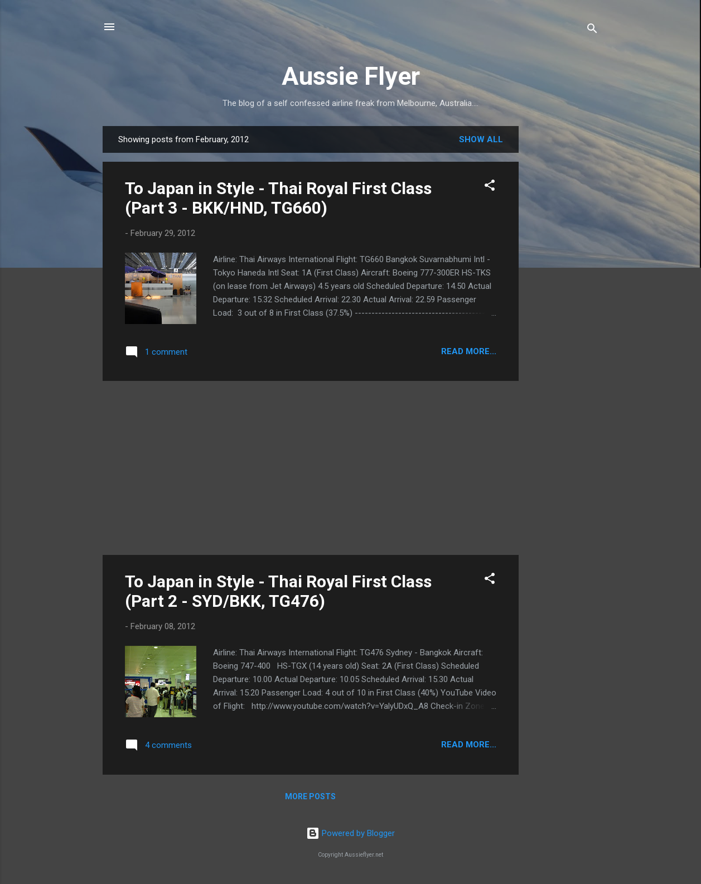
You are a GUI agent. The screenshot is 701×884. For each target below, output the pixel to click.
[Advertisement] (563, 293)
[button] (489, 187)
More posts (310, 796)
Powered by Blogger (350, 833)
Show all (481, 139)
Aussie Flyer (351, 76)
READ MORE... (468, 351)
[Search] (592, 30)
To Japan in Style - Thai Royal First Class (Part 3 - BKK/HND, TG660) (278, 198)
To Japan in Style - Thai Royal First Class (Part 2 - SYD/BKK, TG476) (278, 591)
